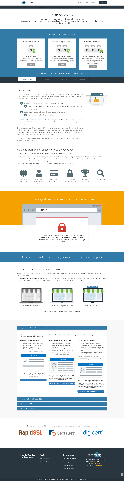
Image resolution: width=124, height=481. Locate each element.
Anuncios (34, 7)
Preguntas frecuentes (28, 409)
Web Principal (44, 459)
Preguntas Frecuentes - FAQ (47, 7)
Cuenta (103, 7)
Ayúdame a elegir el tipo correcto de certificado (37, 328)
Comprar (31, 64)
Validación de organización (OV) (62, 80)
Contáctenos (80, 7)
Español (80, 2)
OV (28, 122)
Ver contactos (97, 465)
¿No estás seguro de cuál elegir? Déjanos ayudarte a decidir (62, 73)
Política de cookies (69, 468)
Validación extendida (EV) (79, 79)
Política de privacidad (70, 465)
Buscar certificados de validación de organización (62, 383)
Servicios (26, 7)
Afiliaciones (72, 7)
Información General (27, 79)
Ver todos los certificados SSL (31, 399)
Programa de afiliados (70, 459)
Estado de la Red (61, 7)
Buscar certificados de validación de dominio (33, 380)
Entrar (86, 2)
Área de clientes (45, 462)
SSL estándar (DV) (44, 79)
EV (31, 122)
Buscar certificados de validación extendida (90, 391)
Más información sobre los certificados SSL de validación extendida (62, 311)
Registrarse (93, 2)
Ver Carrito (103, 2)
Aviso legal (66, 462)
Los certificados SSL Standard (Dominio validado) (33, 120)
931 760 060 (96, 463)
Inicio (19, 7)
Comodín (97, 79)
